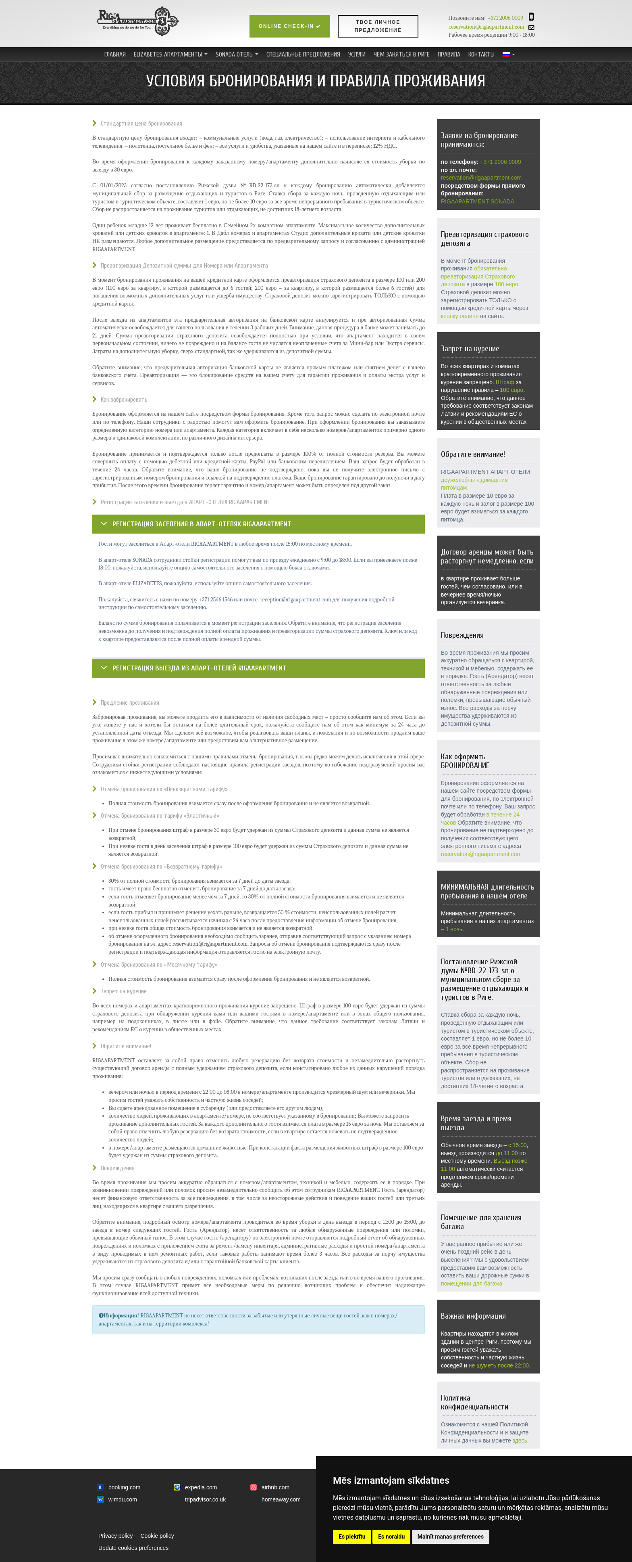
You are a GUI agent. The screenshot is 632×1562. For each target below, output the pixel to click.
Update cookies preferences (133, 1548)
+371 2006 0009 (505, 18)
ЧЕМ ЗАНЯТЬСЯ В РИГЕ (402, 54)
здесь (520, 1440)
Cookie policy (157, 1536)
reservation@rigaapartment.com (493, 26)
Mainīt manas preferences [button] (451, 1536)
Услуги (357, 54)
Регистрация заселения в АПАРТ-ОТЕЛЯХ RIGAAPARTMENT (201, 524)
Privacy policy (115, 1536)
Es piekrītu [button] (352, 1536)
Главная (115, 54)
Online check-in (290, 26)
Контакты (481, 54)
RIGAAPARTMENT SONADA (477, 201)
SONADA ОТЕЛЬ (238, 56)
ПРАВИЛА (449, 54)
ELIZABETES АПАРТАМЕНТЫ (172, 56)
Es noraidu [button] (391, 1536)
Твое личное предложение (378, 26)
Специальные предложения (303, 54)
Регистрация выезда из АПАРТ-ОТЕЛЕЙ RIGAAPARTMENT (199, 668)
